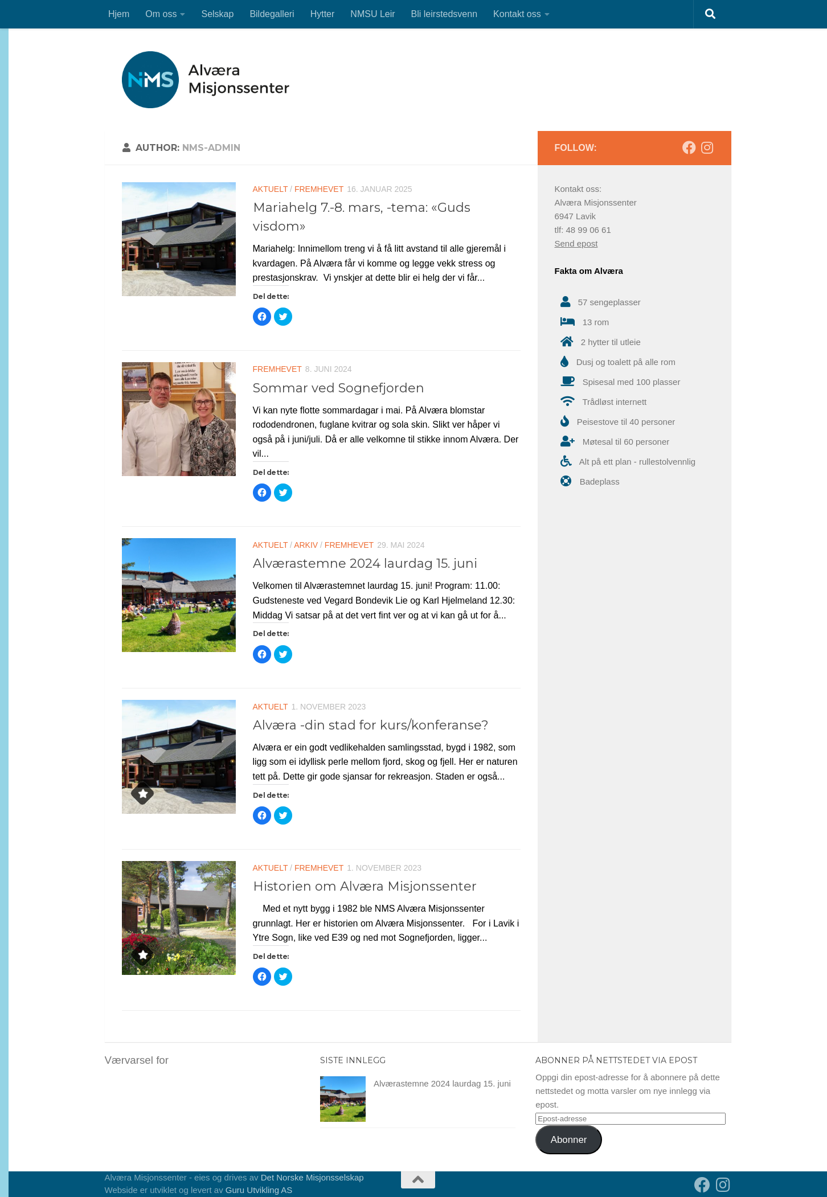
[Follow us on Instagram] (707, 147)
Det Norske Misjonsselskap (312, 1177)
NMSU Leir (372, 14)
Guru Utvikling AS (259, 1190)
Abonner (569, 1139)
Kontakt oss (517, 14)
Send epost (576, 243)
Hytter (322, 14)
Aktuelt (270, 189)
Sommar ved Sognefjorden (338, 388)
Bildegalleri (271, 14)
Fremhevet (318, 189)
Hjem (118, 14)
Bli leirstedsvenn (444, 14)
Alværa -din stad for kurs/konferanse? (371, 725)
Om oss (161, 14)
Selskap (217, 14)
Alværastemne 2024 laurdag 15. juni (365, 563)
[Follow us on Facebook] (689, 147)
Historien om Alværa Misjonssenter (365, 886)
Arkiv (306, 545)
